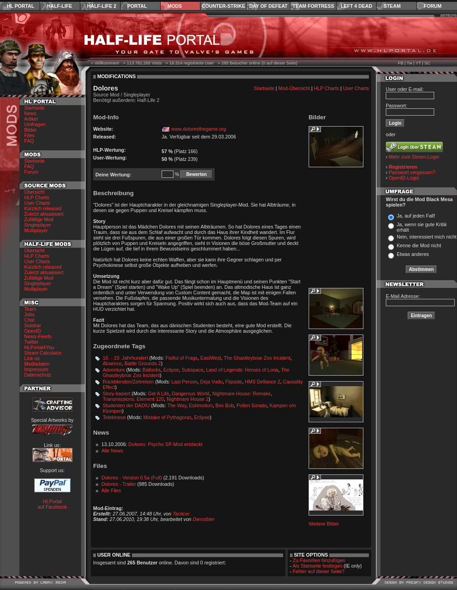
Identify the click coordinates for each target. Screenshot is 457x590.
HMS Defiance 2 (262, 381)
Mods (175, 6)
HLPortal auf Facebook (52, 504)
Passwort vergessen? (412, 172)
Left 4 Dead (356, 6)
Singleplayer (37, 225)
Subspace (192, 369)
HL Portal (20, 6)
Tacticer (181, 513)
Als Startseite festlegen (317, 566)
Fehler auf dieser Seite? (318, 571)
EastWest (210, 358)
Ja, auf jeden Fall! (416, 215)
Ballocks (151, 369)
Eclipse (171, 369)
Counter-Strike (223, 6)
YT (418, 63)
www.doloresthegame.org (198, 129)
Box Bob (224, 405)
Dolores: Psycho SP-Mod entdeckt (165, 444)
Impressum (36, 369)
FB (400, 63)
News (30, 113)
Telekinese (114, 417)
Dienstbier (204, 519)
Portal (137, 6)
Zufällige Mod (38, 219)
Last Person (184, 381)
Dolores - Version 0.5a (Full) (131, 477)
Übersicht (34, 192)
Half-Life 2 (101, 6)
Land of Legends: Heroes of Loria (242, 369)
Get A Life (158, 393)
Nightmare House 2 (188, 399)
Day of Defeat (268, 6)
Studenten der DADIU (126, 405)
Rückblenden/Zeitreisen (128, 381)
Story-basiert (116, 393)
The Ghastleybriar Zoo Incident (257, 358)
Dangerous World (191, 393)
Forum (432, 6)
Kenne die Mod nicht (419, 245)
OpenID (32, 331)
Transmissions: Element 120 (133, 399)
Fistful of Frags (181, 358)
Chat (29, 320)
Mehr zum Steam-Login (414, 156)
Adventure (114, 369)
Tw (409, 63)
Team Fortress (313, 6)
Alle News (112, 450)
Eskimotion (201, 405)
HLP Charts (36, 197)
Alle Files (111, 490)
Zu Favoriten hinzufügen (319, 560)
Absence (112, 363)
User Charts (37, 203)
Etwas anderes (413, 254)
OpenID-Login (404, 178)
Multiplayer (36, 230)
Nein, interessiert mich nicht (427, 236)
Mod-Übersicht (294, 88)
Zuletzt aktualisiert (43, 214)
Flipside (234, 381)
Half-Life (59, 6)
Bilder (30, 130)
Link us (32, 358)
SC (428, 63)
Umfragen (35, 124)
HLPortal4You (39, 347)
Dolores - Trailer (118, 484)
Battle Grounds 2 (142, 363)
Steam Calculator (43, 353)
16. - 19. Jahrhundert (125, 358)
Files (29, 135)
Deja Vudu (211, 381)
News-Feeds (38, 336)
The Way (176, 405)
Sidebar (32, 325)
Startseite (34, 108)
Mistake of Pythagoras (167, 417)
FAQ (29, 141)
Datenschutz (37, 374)
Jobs (29, 314)
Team (30, 309)
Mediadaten (37, 364)
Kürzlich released (43, 208)
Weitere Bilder (324, 523)
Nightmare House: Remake (241, 393)
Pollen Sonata (251, 405)
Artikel (31, 119)
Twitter (31, 342)
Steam (391, 6)
